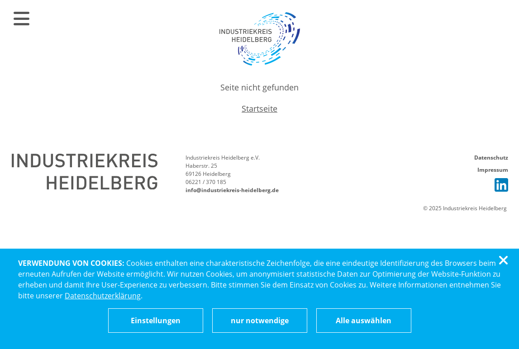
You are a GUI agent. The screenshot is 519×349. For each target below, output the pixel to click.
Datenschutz (491, 157)
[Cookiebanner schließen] (504, 260)
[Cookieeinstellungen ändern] (155, 320)
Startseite (259, 108)
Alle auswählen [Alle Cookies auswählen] (363, 320)
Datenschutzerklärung (103, 296)
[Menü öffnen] (20, 18)
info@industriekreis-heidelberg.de (232, 190)
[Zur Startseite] (260, 38)
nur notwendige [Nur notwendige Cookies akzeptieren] (260, 320)
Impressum (492, 170)
